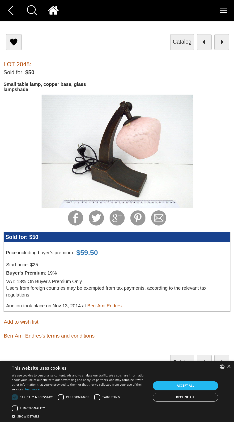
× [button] (228, 366)
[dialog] (117, 391)
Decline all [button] (185, 397)
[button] (79, 416)
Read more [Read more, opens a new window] (32, 389)
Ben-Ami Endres (104, 305)
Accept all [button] (185, 386)
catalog (182, 42)
